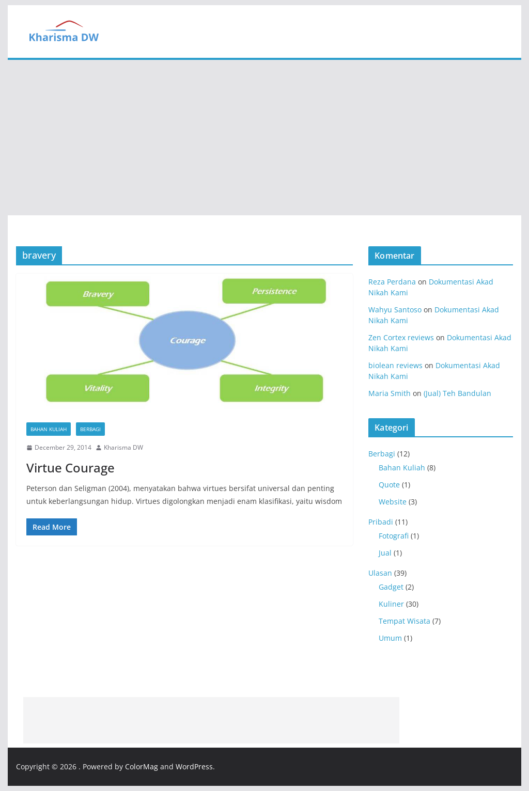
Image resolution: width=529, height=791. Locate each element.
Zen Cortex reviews (401, 337)
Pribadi (380, 522)
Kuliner (391, 604)
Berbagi (90, 429)
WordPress (194, 766)
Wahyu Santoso (395, 309)
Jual (385, 553)
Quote (389, 484)
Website (393, 502)
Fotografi (394, 536)
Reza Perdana (392, 282)
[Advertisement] (264, 138)
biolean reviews (395, 365)
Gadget (391, 587)
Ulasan (380, 573)
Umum (390, 638)
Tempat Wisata (404, 621)
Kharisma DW (123, 447)
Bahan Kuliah (48, 429)
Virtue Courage (70, 467)
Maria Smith (389, 393)
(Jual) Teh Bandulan (457, 393)
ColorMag (141, 766)
